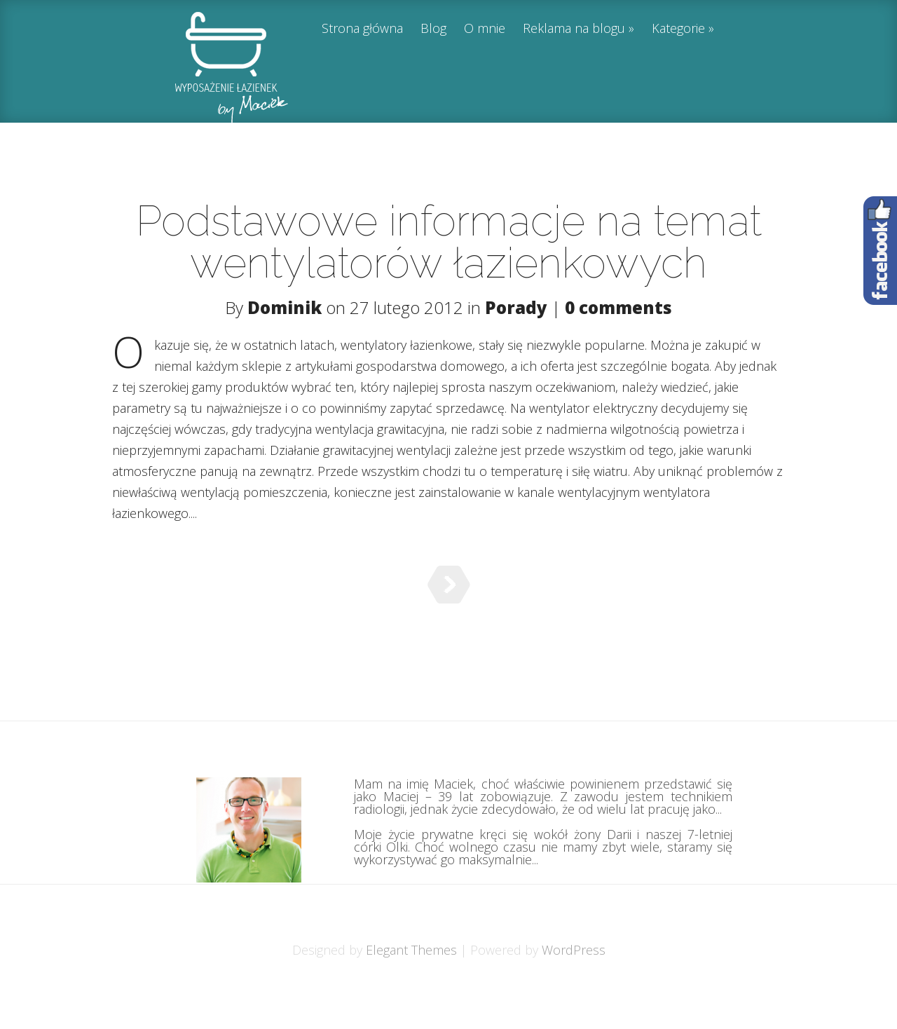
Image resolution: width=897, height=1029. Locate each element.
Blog (433, 29)
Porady (516, 307)
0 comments (618, 307)
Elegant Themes (411, 984)
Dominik (284, 307)
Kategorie (678, 29)
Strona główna (362, 29)
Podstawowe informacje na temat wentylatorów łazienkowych (449, 241)
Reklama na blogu (574, 29)
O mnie (484, 29)
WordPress (573, 984)
